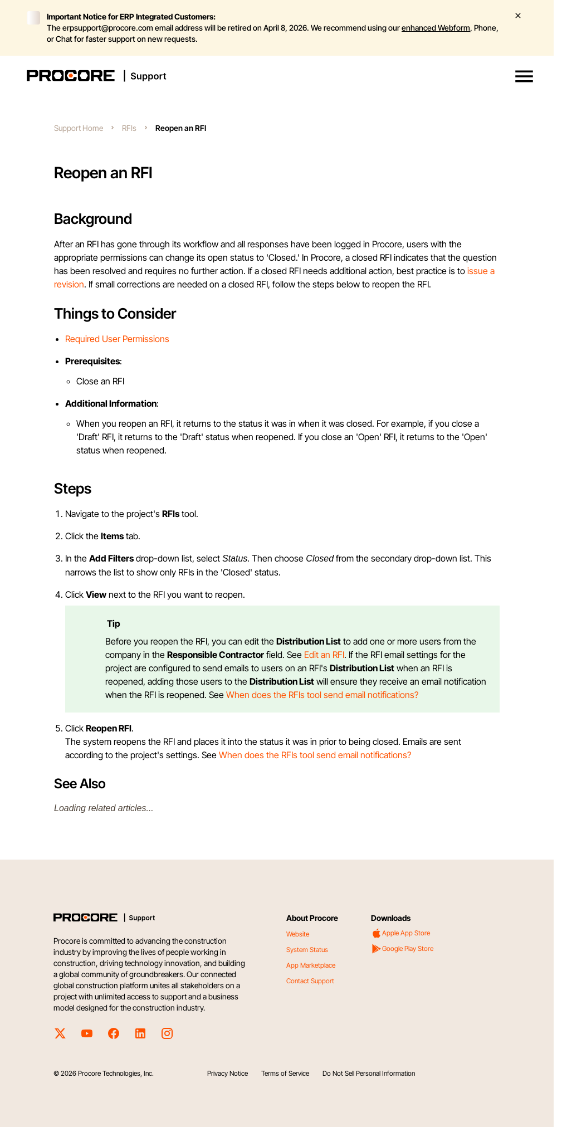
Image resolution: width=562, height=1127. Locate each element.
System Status (307, 949)
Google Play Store (402, 948)
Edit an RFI (324, 654)
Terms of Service (285, 1073)
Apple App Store (400, 933)
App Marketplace (310, 965)
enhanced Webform (436, 27)
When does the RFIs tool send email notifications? (322, 694)
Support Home (78, 128)
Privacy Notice (227, 1073)
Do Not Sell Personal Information (368, 1073)
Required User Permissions (117, 338)
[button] (524, 76)
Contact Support (310, 981)
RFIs (129, 128)
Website (297, 934)
